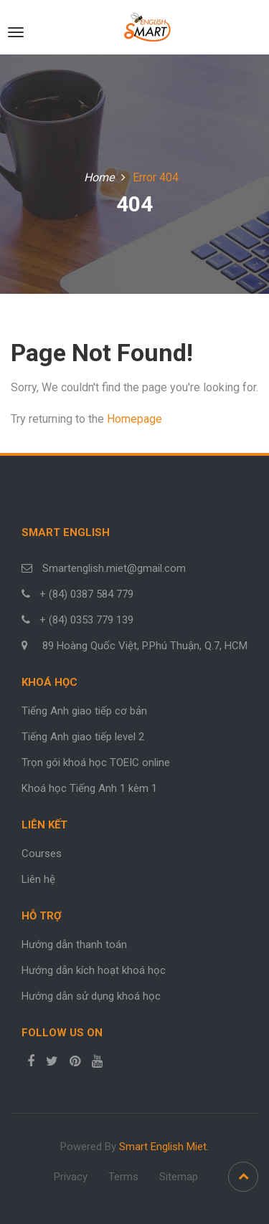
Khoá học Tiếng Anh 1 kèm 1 (89, 788)
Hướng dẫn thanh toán (74, 944)
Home (99, 177)
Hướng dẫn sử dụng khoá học (91, 996)
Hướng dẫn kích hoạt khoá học (94, 970)
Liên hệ (38, 879)
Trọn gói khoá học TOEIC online (96, 762)
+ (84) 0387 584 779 (86, 594)
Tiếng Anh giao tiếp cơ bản (84, 710)
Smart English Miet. (164, 1146)
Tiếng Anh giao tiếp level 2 (83, 736)
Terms (123, 1176)
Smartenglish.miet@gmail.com (112, 568)
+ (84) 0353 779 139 (86, 619)
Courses (42, 853)
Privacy (71, 1176)
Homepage (134, 419)
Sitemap (178, 1176)
